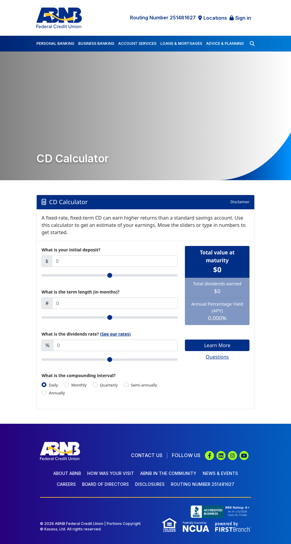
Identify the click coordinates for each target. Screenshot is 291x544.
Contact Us (146, 455)
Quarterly (109, 385)
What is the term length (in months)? (80, 292)
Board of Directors (105, 484)
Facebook (209, 455)
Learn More (217, 345)
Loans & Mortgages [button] (181, 43)
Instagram (232, 455)
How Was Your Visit (110, 473)
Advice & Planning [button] (225, 43)
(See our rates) (115, 334)
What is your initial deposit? (71, 250)
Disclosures (150, 484)
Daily (53, 385)
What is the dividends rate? (86, 334)
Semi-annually (144, 385)
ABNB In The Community (168, 473)
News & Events (220, 473)
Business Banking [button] (96, 43)
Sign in (243, 18)
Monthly (78, 385)
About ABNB (67, 473)
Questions (217, 356)
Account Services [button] (137, 43)
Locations (215, 18)
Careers (66, 484)
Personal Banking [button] (55, 43)
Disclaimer (239, 201)
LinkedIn (221, 455)
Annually (57, 393)
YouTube (244, 455)
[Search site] (252, 43)
